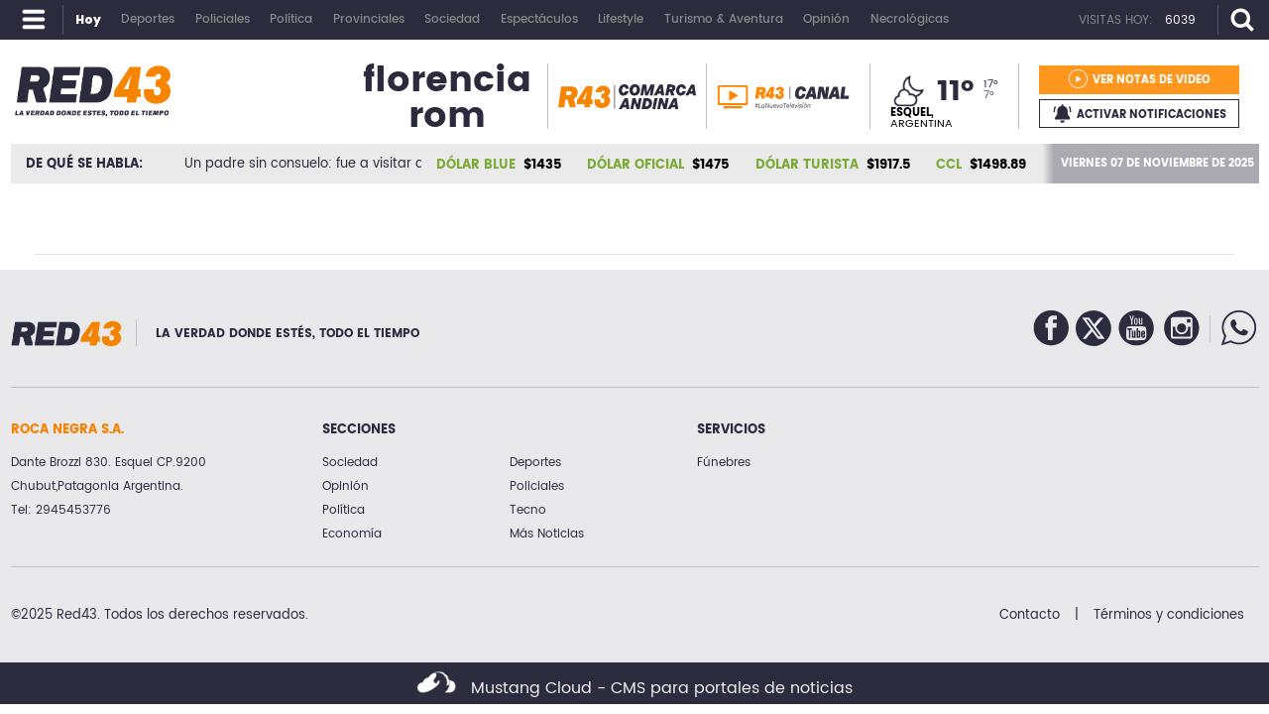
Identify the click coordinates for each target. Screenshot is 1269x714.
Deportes (535, 462)
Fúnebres (723, 462)
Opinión (345, 486)
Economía (352, 534)
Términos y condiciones (1169, 615)
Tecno (528, 510)
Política (343, 510)
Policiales (537, 486)
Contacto (1029, 615)
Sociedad (350, 462)
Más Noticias (547, 534)
